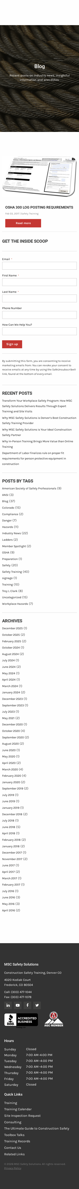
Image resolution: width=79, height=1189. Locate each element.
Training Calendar (18, 1109)
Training (7, 584)
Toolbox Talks (14, 1135)
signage (7, 578)
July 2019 (8, 795)
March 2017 (9, 878)
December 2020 (12, 724)
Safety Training (30, 213)
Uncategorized (11, 597)
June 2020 (9, 750)
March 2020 (10, 769)
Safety (6, 565)
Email (7, 259)
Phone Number (12, 308)
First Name (10, 275)
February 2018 (11, 840)
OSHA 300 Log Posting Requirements (39, 207)
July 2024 (8, 660)
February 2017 (11, 884)
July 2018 (8, 820)
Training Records (17, 1141)
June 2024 (9, 667)
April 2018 (8, 833)
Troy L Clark (9, 591)
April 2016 (8, 910)
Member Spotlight (14, 546)
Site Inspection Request (22, 1116)
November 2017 (12, 859)
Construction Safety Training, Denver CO (33, 973)
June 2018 (8, 827)
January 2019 (10, 808)
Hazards (7, 527)
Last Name (10, 292)
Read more (23, 223)
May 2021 (8, 718)
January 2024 (11, 692)
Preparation (10, 559)
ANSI (5, 495)
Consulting (12, 1122)
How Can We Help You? (17, 324)
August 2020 (10, 743)
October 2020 (11, 731)
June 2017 (8, 865)
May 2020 (8, 756)
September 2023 (13, 705)
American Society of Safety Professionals (29, 488)
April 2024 (9, 679)
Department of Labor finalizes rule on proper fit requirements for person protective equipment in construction (34, 458)
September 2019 (12, 788)
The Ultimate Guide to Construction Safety (36, 1128)
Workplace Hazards (15, 604)
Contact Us (12, 1148)
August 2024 (10, 654)
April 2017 (8, 872)
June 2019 (8, 801)
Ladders (7, 540)
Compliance (10, 514)
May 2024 (8, 673)
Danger (7, 520)
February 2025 (11, 641)
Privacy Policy (12, 1168)
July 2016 (8, 891)
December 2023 (12, 699)
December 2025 (12, 628)
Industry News (11, 533)
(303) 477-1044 (21, 992)
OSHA (5, 552)
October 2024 (11, 647)
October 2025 (11, 635)
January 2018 (11, 846)
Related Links (14, 1154)
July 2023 (8, 711)
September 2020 (13, 737)
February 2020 (11, 776)
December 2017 (12, 852)
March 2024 (10, 686)
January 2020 (11, 782)
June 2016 (8, 897)
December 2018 (12, 814)
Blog (5, 501)
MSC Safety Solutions (21, 964)
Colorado (8, 507)
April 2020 (9, 763)
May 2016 (8, 904)
